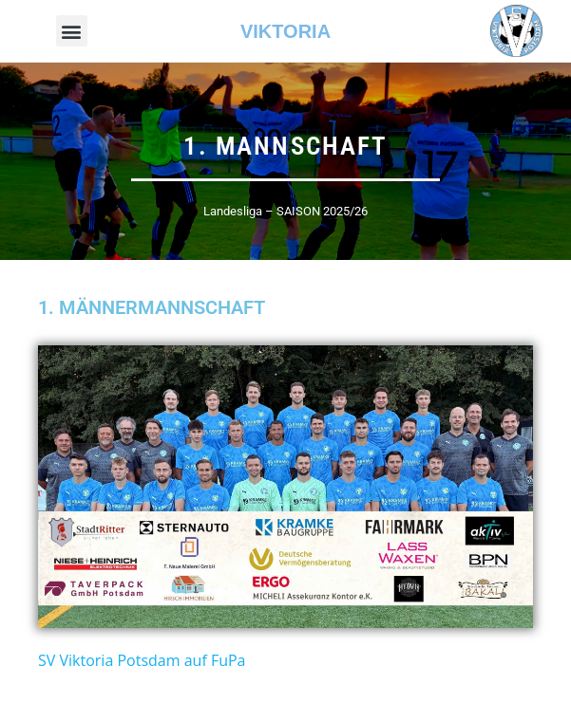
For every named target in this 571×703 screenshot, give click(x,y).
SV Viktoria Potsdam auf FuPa (141, 660)
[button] (71, 30)
